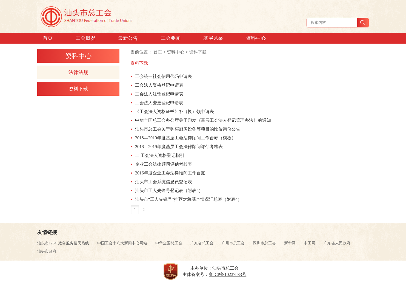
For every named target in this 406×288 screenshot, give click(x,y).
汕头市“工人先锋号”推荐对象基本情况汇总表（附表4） (188, 199)
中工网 (309, 243)
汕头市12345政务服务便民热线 (63, 243)
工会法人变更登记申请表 (159, 102)
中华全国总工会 (168, 243)
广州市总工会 (233, 243)
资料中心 (175, 52)
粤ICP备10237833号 (227, 274)
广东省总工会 (201, 243)
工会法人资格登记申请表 (159, 85)
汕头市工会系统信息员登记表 (163, 181)
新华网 (290, 243)
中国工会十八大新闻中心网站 (122, 243)
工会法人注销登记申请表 (159, 94)
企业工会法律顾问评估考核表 (163, 164)
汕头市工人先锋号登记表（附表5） (169, 190)
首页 (157, 52)
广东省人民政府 (337, 243)
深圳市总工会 (264, 243)
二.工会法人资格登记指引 (159, 155)
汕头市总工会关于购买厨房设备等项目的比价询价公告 (187, 129)
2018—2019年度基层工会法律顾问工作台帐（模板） (185, 137)
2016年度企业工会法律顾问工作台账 (170, 173)
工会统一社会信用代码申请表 (163, 76)
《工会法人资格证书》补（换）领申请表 (174, 111)
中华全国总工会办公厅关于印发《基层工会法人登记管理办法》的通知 (203, 120)
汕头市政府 (46, 251)
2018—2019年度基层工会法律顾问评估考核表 (179, 146)
